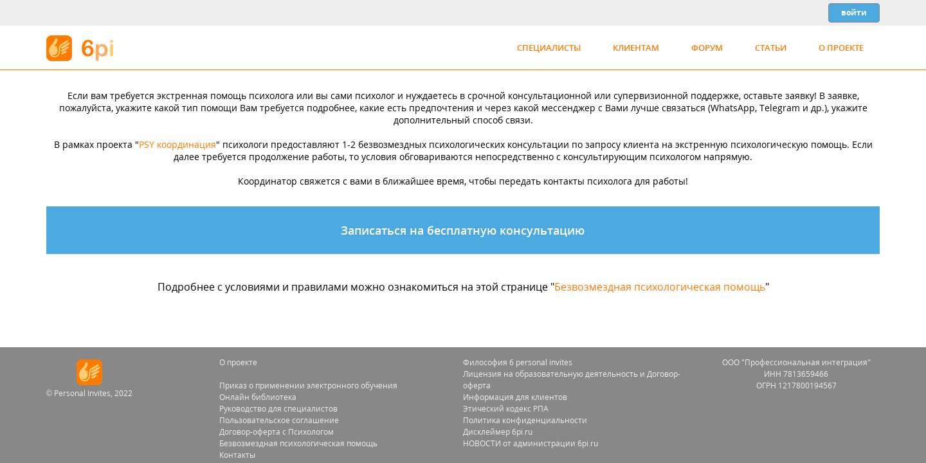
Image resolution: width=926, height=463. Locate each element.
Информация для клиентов (515, 397)
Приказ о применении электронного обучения (308, 385)
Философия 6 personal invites (517, 362)
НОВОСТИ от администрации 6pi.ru (530, 443)
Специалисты (549, 47)
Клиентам (636, 47)
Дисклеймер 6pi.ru (497, 431)
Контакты (237, 454)
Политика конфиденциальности (525, 420)
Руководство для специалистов (278, 408)
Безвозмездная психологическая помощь (659, 287)
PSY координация (177, 144)
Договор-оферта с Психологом (276, 431)
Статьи (770, 47)
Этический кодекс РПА (506, 408)
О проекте (841, 47)
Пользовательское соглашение (279, 420)
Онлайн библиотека (257, 397)
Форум (707, 47)
